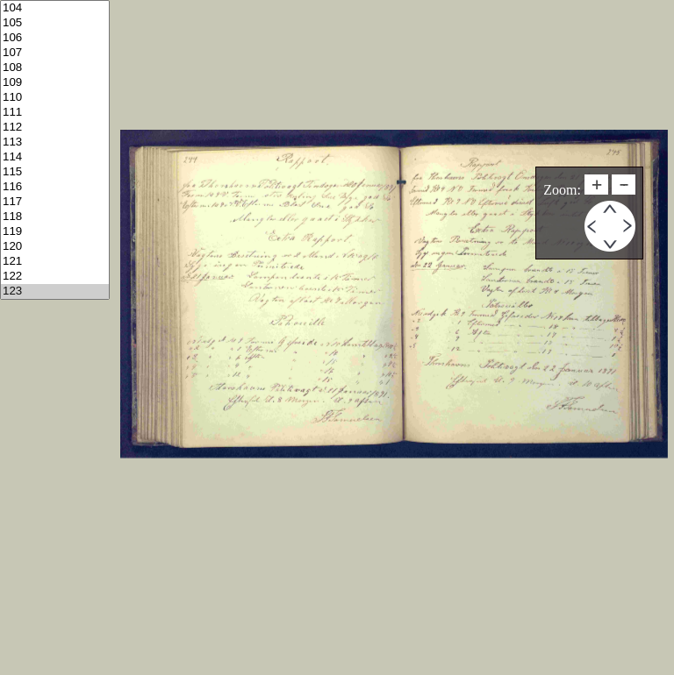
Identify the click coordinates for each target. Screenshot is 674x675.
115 (55, 172)
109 (55, 82)
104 (55, 8)
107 (55, 53)
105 (55, 23)
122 (55, 276)
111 (55, 112)
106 (55, 38)
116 (55, 187)
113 (55, 142)
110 (55, 97)
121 (55, 261)
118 (55, 217)
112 (55, 127)
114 (55, 157)
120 (55, 246)
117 (55, 202)
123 (55, 291)
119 (55, 231)
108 (55, 67)
